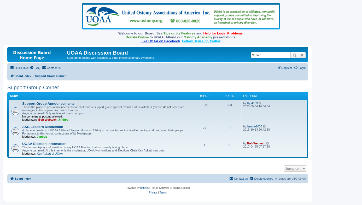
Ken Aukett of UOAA (50, 153)
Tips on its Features (179, 33)
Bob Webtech (47, 119)
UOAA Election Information (44, 144)
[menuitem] (35, 68)
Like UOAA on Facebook (160, 41)
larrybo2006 (254, 126)
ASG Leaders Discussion (42, 127)
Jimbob (63, 119)
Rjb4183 (252, 103)
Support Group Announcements (48, 104)
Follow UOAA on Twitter (201, 41)
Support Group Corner (33, 87)
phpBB (144, 187)
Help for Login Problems (223, 33)
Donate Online (137, 37)
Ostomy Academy (198, 37)
